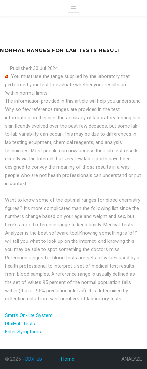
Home (67, 359)
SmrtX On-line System (28, 315)
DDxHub (15, 8)
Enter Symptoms (23, 332)
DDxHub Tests (20, 323)
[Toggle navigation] (73, 8)
